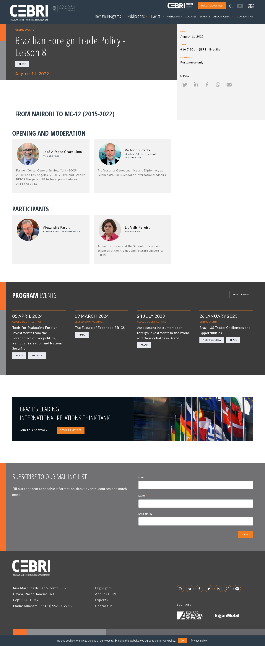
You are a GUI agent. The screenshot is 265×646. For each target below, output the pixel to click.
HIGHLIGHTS (174, 16)
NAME (142, 496)
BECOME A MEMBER (70, 430)
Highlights (103, 588)
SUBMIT (245, 534)
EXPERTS (205, 16)
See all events (241, 294)
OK (182, 640)
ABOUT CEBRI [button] (223, 16)
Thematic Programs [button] (108, 16)
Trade (22, 64)
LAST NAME (145, 513)
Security (37, 355)
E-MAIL (143, 478)
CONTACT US (245, 16)
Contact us (104, 606)
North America (212, 340)
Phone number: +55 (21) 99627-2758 (42, 606)
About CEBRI (105, 594)
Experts (101, 600)
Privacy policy (199, 640)
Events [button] (157, 16)
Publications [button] (137, 16)
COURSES (191, 16)
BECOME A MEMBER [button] (211, 5)
